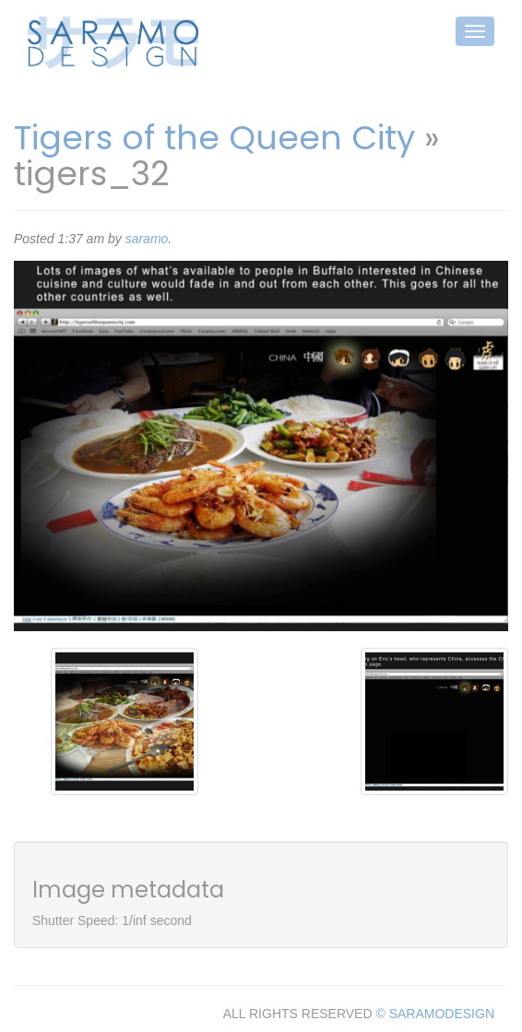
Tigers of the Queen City (214, 137)
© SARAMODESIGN (434, 1013)
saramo (147, 238)
